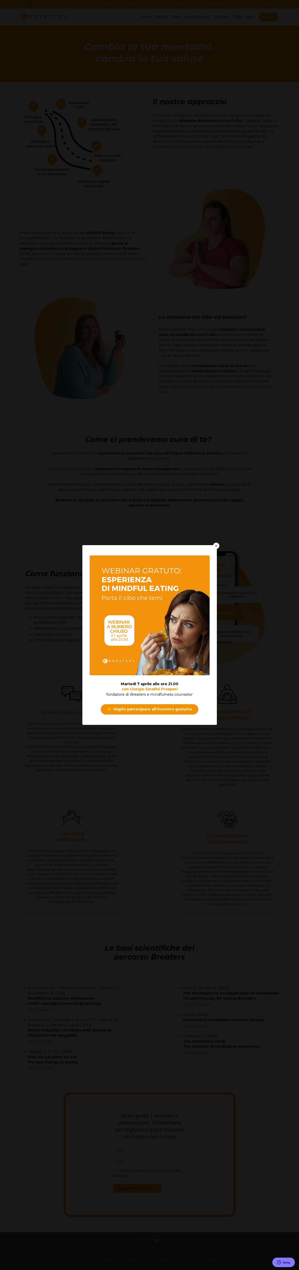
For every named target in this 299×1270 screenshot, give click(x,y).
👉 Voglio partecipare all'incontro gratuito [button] (149, 709)
